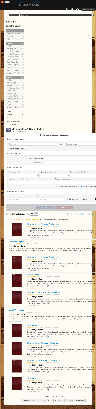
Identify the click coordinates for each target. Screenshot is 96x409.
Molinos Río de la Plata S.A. (17, 99)
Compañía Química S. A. (16, 102)
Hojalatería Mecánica (15, 96)
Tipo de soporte (12, 124)
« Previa (27, 400)
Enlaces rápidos (77, 9)
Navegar (13, 15)
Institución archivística (36, 158)
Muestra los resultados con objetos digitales (54, 220)
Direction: (89, 214)
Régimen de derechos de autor (18, 179)
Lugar (9, 111)
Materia (9, 114)
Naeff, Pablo (12, 91)
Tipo (8, 118)
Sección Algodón (13, 94)
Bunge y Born (12, 49)
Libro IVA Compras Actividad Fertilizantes (43, 292)
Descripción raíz (38, 163)
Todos (9, 46)
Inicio (10, 196)
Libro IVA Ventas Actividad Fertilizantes (43, 224)
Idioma (72, 9)
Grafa (9, 104)
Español (10, 36)
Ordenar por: (71, 214)
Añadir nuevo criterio (17, 148)
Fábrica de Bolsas (14, 88)
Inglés (9, 39)
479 (71, 400)
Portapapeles (66, 9)
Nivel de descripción (13, 121)
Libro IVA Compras (16, 242)
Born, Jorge (11, 83)
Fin (38, 196)
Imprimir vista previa (15, 214)
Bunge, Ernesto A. (14, 85)
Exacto (84, 199)
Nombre (9, 77)
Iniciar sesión (87, 9)
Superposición (72, 199)
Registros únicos (13, 34)
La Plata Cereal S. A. (14, 51)
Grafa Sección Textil (15, 107)
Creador (9, 43)
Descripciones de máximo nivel (67, 186)
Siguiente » (79, 400)
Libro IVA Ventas (33, 275)
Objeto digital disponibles (47, 172)
